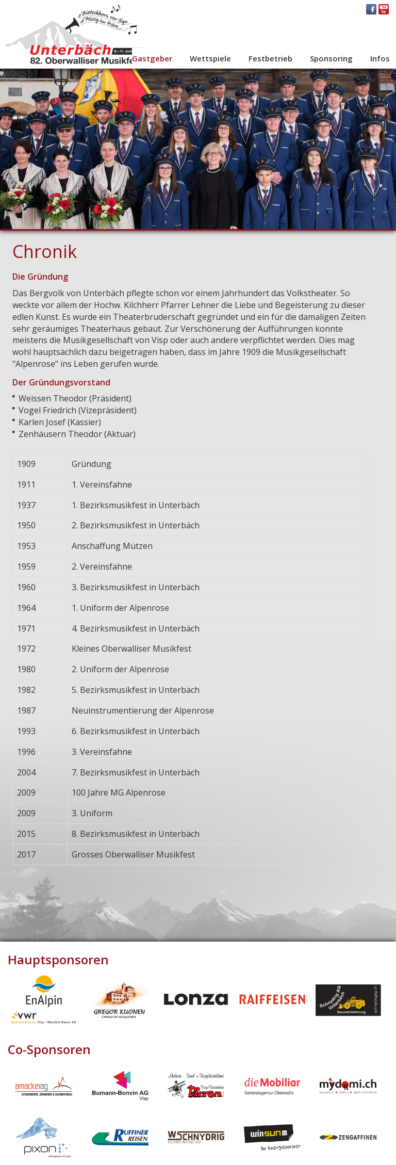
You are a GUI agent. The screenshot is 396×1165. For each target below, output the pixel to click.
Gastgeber (152, 58)
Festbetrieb (270, 58)
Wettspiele (210, 58)
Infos (380, 58)
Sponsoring (331, 58)
